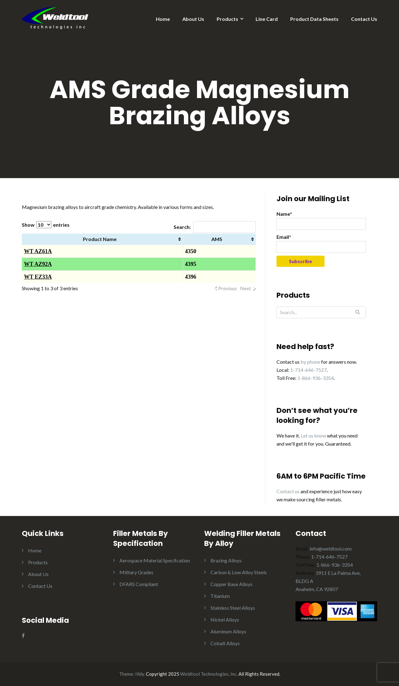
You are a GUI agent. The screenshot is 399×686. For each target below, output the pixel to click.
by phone (310, 362)
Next (245, 288)
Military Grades (136, 572)
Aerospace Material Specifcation (154, 560)
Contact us (288, 491)
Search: (215, 227)
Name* (321, 220)
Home (163, 19)
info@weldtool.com (331, 548)
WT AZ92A (38, 264)
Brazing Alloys (226, 560)
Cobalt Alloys (225, 643)
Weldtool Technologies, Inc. (209, 674)
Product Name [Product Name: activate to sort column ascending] (100, 239)
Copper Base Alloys (231, 584)
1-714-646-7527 (308, 370)
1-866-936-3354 (315, 378)
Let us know (313, 435)
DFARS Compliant (138, 584)
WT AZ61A (38, 251)
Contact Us (364, 19)
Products (227, 19)
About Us (193, 19)
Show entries (46, 225)
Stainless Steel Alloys (232, 608)
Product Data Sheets (314, 19)
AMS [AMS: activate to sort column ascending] (216, 239)
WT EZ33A (38, 277)
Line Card (267, 19)
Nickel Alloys (224, 619)
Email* (321, 243)
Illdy (139, 674)
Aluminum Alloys (228, 631)
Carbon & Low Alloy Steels (238, 572)
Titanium (220, 596)
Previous (227, 288)
